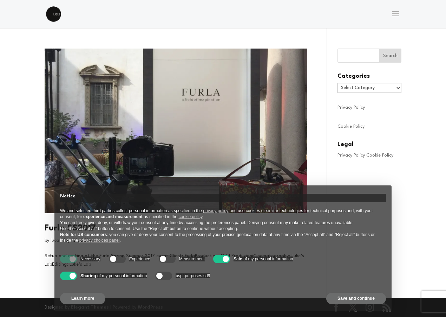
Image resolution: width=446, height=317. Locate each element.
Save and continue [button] (356, 298)
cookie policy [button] (191, 216)
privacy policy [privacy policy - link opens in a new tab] (215, 210)
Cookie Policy (351, 126)
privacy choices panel (99, 240)
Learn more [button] (82, 298)
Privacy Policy (351, 107)
